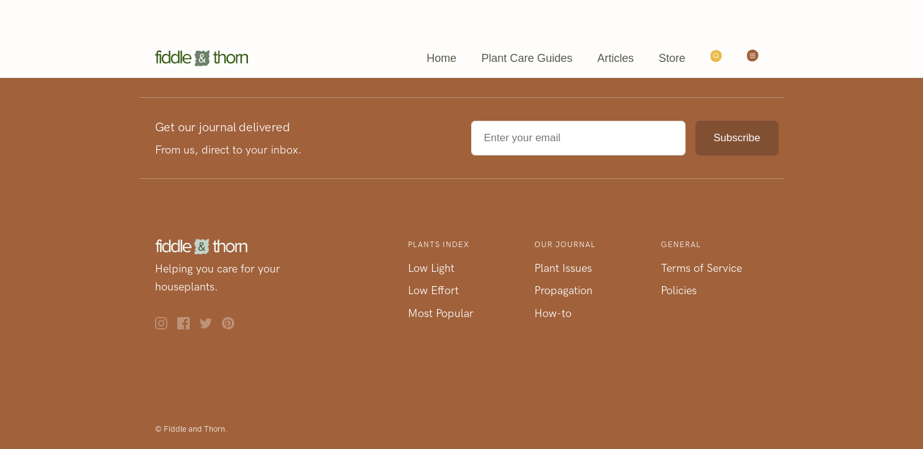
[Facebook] (188, 326)
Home (441, 58)
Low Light (431, 268)
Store (671, 58)
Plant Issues (563, 268)
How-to (553, 313)
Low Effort (433, 290)
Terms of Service (701, 268)
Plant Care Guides (526, 58)
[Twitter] (211, 326)
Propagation (563, 290)
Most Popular (441, 313)
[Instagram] (166, 326)
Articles (615, 58)
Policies (679, 290)
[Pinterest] (233, 326)
